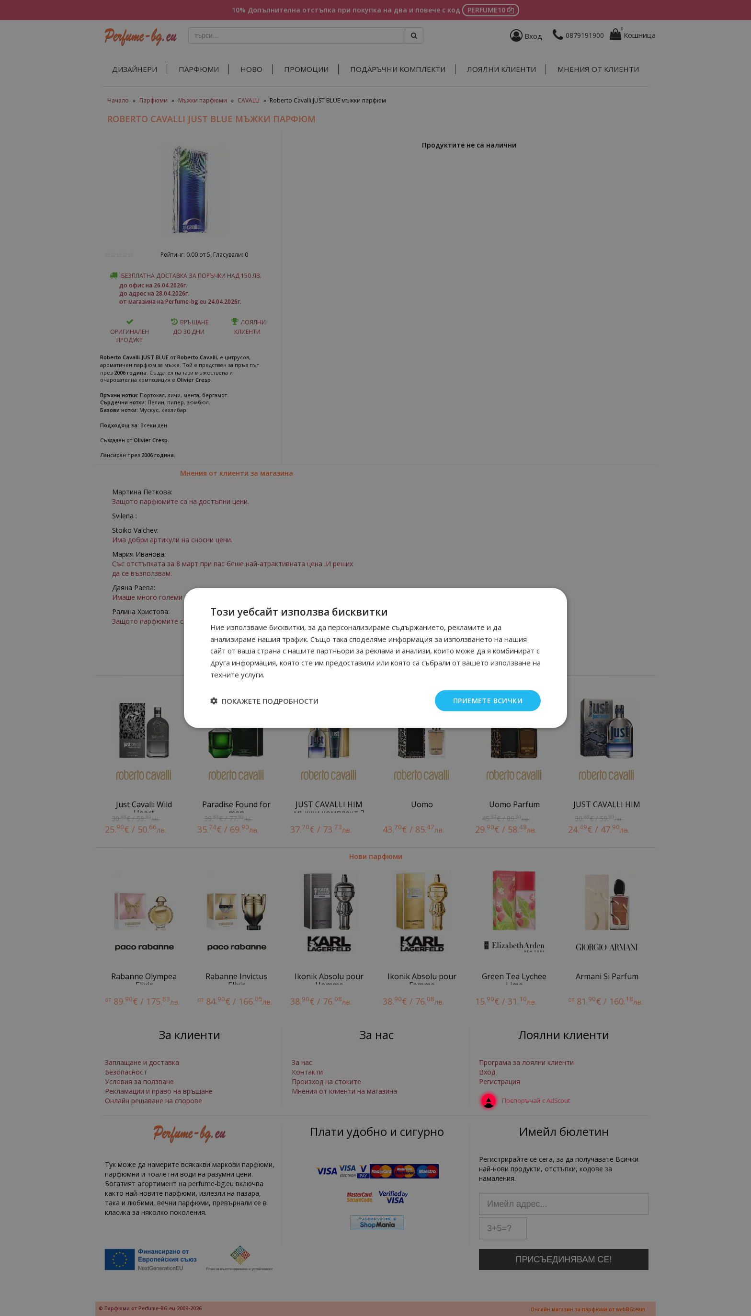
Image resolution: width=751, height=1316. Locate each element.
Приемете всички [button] (488, 700)
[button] (264, 701)
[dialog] (375, 658)
